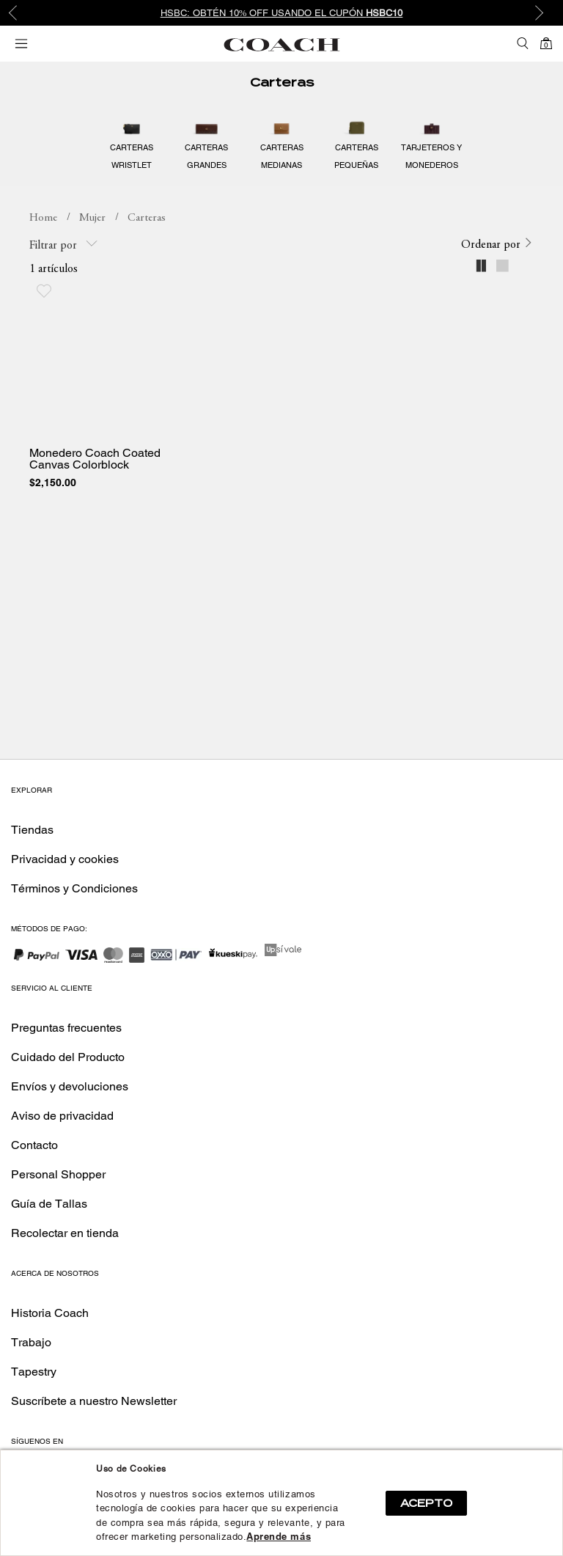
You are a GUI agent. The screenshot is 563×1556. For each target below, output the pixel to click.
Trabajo (31, 1342)
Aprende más (278, 1536)
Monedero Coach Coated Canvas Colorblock (95, 459)
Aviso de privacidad (62, 1116)
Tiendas (32, 830)
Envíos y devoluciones (69, 1086)
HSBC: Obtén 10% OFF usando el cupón (282, 12)
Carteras (282, 82)
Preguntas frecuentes (66, 1028)
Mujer (92, 218)
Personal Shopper (58, 1174)
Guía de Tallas (49, 1204)
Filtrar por (63, 245)
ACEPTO (426, 1503)
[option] (281, 13)
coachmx (43, 219)
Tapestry (33, 1372)
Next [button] (541, 13)
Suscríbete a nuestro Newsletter (94, 1401)
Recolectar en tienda (65, 1233)
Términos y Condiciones (74, 888)
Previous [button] (22, 13)
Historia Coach (50, 1313)
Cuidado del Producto (68, 1057)
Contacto (34, 1145)
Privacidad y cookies (65, 859)
